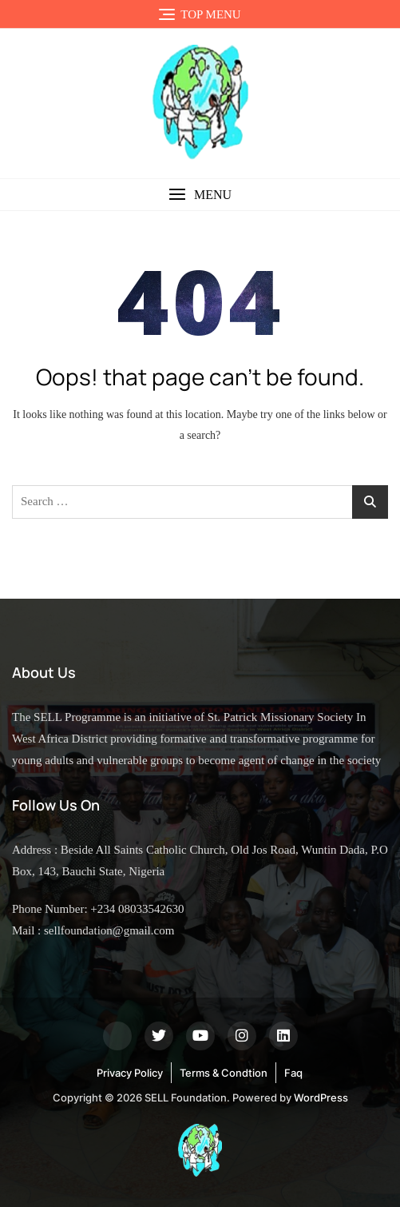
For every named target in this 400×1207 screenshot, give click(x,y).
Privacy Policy (130, 1072)
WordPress (321, 1097)
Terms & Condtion (223, 1072)
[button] (200, 194)
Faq (293, 1072)
